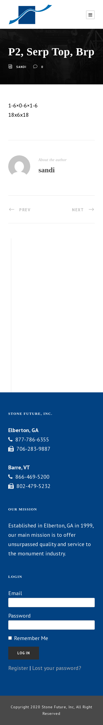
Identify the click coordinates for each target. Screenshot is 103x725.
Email (15, 593)
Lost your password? (56, 668)
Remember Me (31, 638)
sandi (21, 67)
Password (19, 615)
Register (18, 668)
